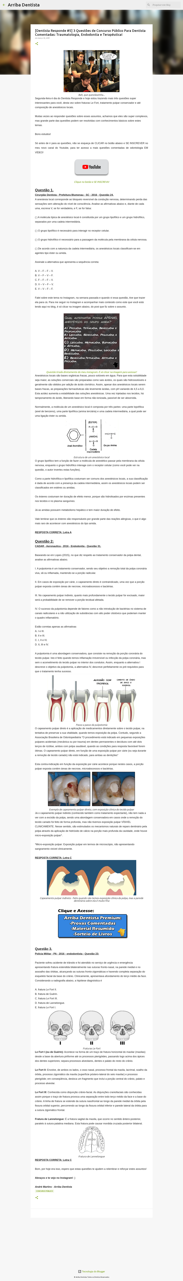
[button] (36, 44)
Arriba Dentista (24, 4)
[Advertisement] (91, 1241)
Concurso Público (44, 1191)
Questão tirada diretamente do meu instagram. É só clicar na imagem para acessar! (91, 372)
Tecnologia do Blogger (91, 1271)
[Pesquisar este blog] (166, 5)
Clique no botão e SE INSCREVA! (91, 182)
